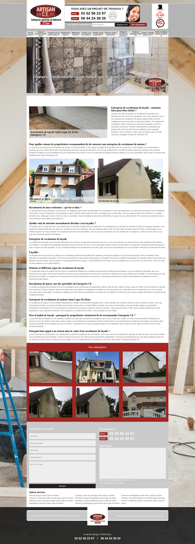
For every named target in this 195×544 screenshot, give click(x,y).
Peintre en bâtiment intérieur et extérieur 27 (161, 34)
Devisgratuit (113, 15)
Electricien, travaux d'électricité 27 (110, 34)
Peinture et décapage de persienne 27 (123, 34)
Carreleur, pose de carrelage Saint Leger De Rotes (94, 495)
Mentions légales (69, 516)
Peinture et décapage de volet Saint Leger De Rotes (142, 495)
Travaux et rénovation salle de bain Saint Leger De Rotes (51, 498)
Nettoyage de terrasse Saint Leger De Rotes (46, 503)
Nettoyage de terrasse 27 (76, 34)
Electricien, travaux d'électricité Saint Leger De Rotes (95, 501)
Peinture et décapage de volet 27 (135, 34)
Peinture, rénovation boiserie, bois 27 (148, 34)
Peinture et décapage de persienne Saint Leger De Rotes (97, 503)
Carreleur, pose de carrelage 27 (86, 34)
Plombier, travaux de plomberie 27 (98, 34)
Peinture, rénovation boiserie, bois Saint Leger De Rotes (143, 498)
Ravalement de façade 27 (65, 34)
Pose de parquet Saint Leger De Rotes (44, 495)
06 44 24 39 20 (93, 18)
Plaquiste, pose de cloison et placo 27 (54, 34)
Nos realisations (138, 25)
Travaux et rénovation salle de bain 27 (41, 34)
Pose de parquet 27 (30, 34)
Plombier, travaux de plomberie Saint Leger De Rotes (95, 498)
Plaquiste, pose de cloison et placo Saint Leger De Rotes (51, 501)
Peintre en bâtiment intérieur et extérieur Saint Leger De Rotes (143, 502)
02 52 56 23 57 (93, 13)
